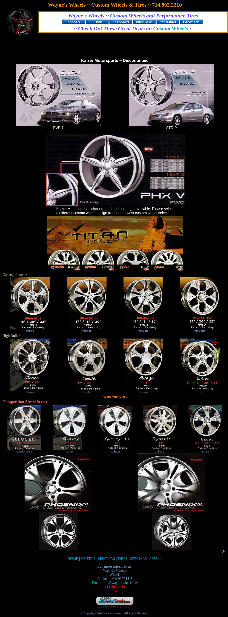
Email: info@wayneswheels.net (115, 583)
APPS (153, 559)
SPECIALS (138, 559)
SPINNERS (106, 559)
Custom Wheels (170, 28)
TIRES (122, 559)
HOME (73, 559)
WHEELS (88, 559)
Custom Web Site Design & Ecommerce (115, 607)
